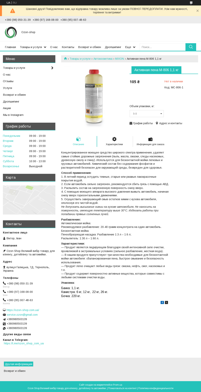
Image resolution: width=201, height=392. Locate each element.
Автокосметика (102, 58)
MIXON (119, 58)
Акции (7, 108)
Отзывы (8, 81)
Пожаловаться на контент (122, 388)
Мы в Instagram (13, 114)
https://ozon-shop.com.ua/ (23, 310)
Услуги (7, 88)
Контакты (68, 47)
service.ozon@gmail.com (22, 314)
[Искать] (190, 47)
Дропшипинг (113, 47)
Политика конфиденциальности (155, 388)
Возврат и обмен (89, 47)
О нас (54, 47)
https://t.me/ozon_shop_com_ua (24, 343)
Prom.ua (117, 384)
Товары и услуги (31, 47)
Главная (10, 47)
